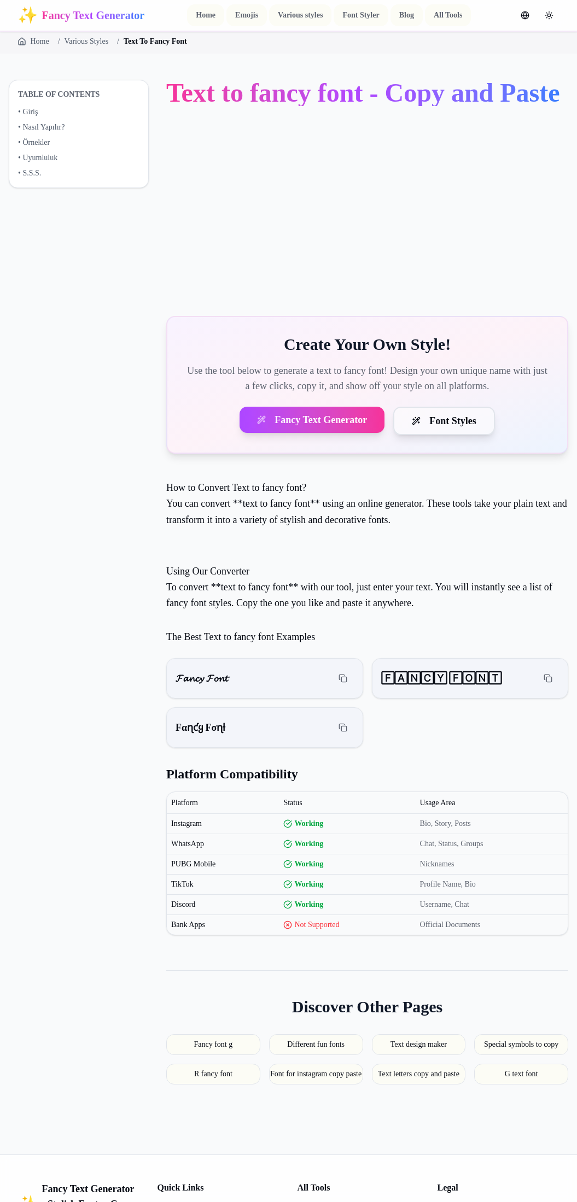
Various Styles (87, 41)
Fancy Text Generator (312, 419)
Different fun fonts (316, 1044)
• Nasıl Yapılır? (41, 127)
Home (205, 15)
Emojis (246, 15)
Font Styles (444, 420)
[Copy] (343, 678)
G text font (521, 1074)
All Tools (448, 15)
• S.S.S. (29, 173)
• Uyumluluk (37, 158)
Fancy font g (213, 1044)
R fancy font (213, 1074)
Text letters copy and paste (418, 1074)
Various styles (300, 15)
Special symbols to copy (521, 1044)
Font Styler (360, 15)
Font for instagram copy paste (316, 1074)
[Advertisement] (367, 213)
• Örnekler (34, 142)
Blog (406, 15)
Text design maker (419, 1044)
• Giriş (28, 112)
